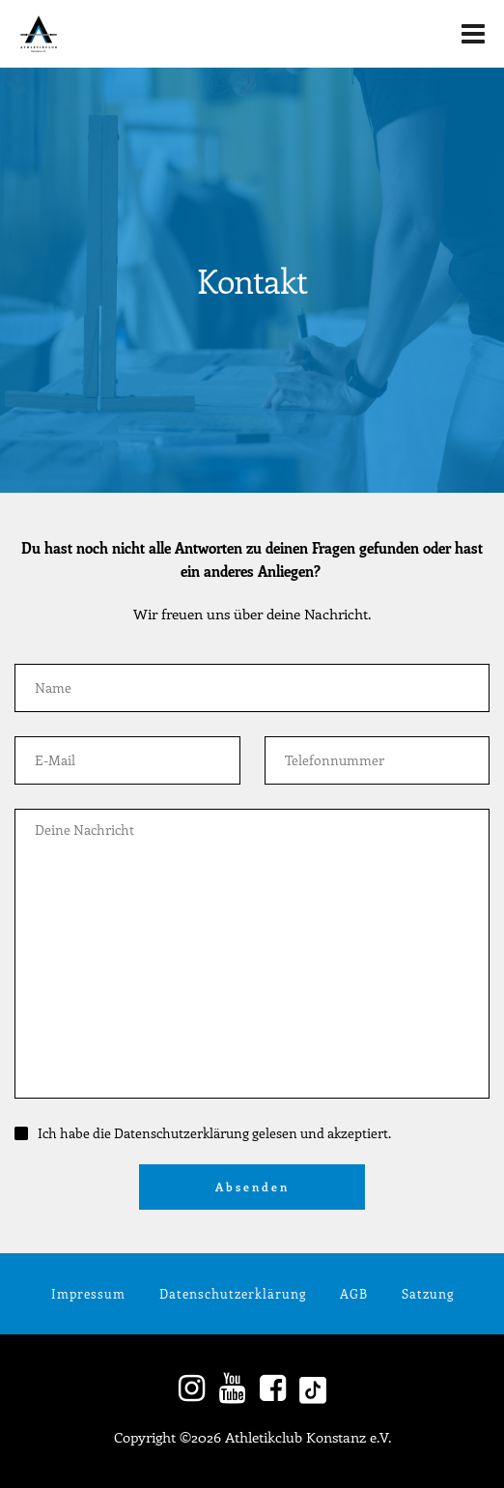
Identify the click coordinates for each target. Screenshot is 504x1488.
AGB (354, 1293)
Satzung (428, 1293)
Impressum (88, 1293)
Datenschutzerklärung (232, 1293)
